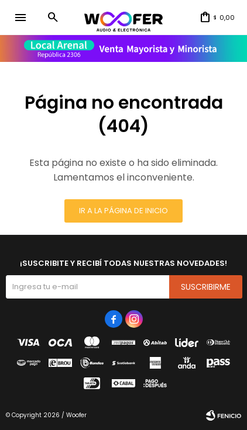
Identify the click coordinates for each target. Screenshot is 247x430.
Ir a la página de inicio (123, 210)
